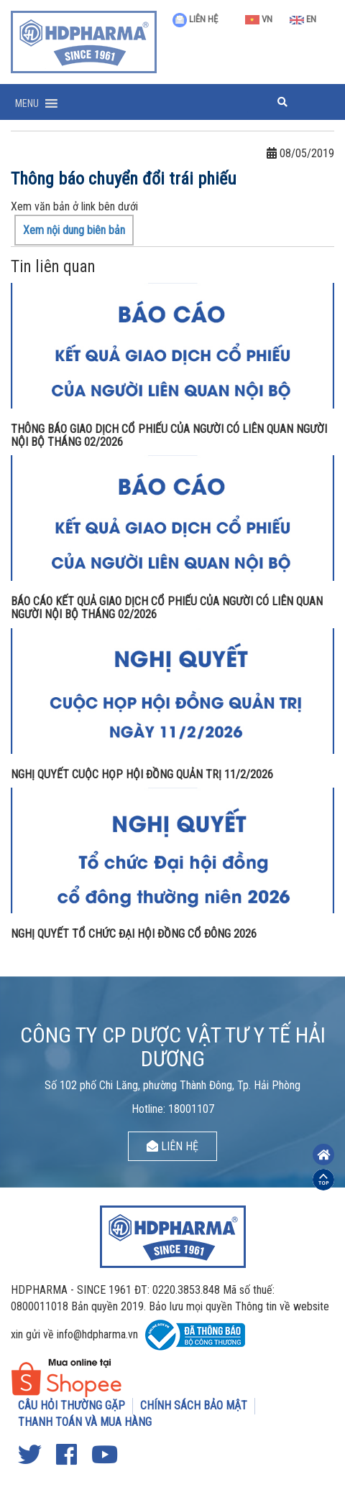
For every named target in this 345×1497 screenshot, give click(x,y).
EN (303, 19)
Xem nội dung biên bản (74, 230)
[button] (27, 103)
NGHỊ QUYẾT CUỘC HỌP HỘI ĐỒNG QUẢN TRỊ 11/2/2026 (142, 774)
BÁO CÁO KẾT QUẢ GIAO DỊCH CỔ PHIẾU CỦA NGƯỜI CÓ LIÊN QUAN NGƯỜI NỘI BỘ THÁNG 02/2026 (167, 607)
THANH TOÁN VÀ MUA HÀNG (85, 1422)
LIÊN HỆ (195, 19)
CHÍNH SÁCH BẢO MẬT (193, 1405)
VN (258, 19)
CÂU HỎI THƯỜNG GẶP (71, 1405)
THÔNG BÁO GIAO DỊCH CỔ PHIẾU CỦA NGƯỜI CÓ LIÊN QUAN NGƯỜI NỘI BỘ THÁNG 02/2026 (169, 435)
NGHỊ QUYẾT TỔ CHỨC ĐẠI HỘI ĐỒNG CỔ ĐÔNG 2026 (134, 934)
